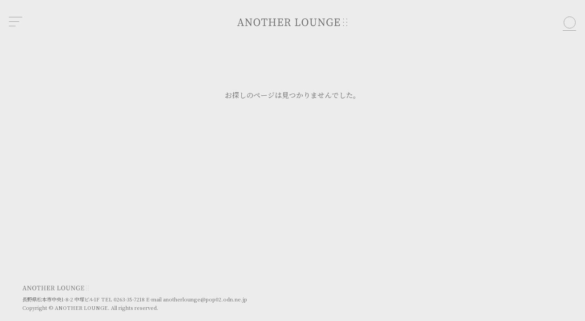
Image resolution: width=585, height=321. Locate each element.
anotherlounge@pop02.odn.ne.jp (205, 299)
